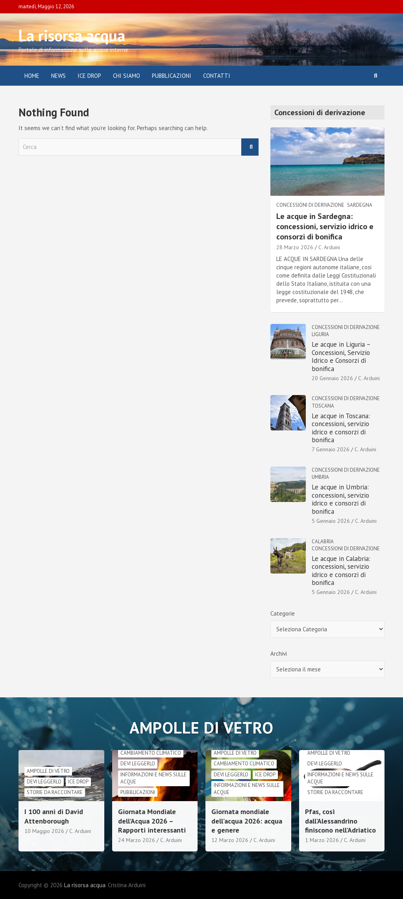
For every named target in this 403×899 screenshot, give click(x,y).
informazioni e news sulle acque (153, 778)
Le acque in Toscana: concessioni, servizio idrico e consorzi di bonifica (341, 428)
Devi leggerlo (44, 781)
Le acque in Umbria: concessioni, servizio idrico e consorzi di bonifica (340, 499)
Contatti (216, 75)
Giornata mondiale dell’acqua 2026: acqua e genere (246, 821)
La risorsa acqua (71, 35)
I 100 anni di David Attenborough (53, 816)
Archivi (278, 653)
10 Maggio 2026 (44, 831)
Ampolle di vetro (48, 771)
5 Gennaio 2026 (331, 520)
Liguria (320, 334)
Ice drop (78, 781)
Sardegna (359, 205)
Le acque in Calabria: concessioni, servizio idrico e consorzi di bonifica (341, 570)
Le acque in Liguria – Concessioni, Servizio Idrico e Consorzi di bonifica (341, 356)
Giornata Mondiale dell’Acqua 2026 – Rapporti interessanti (152, 821)
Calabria (323, 541)
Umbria (320, 477)
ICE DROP (89, 75)
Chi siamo (126, 75)
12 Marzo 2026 (229, 840)
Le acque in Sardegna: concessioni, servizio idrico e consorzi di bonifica (324, 226)
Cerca (250, 147)
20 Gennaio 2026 (332, 378)
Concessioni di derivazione (310, 205)
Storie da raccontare (55, 792)
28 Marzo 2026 (294, 247)
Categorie (282, 613)
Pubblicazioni (171, 75)
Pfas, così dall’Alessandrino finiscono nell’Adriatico (340, 821)
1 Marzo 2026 (322, 840)
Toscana (323, 406)
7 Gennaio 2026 (330, 449)
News (58, 75)
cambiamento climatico (150, 753)
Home (31, 75)
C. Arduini (329, 247)
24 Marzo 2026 (136, 840)
